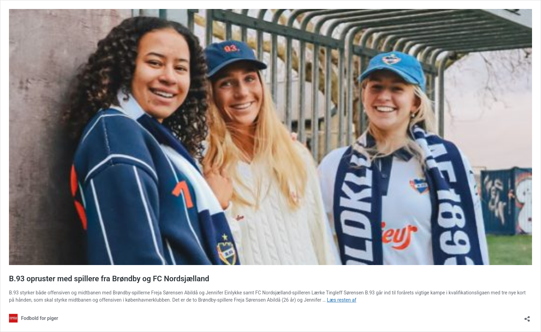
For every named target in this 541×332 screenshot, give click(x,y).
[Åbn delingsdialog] (527, 316)
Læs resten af (341, 300)
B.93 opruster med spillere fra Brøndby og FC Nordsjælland (109, 278)
